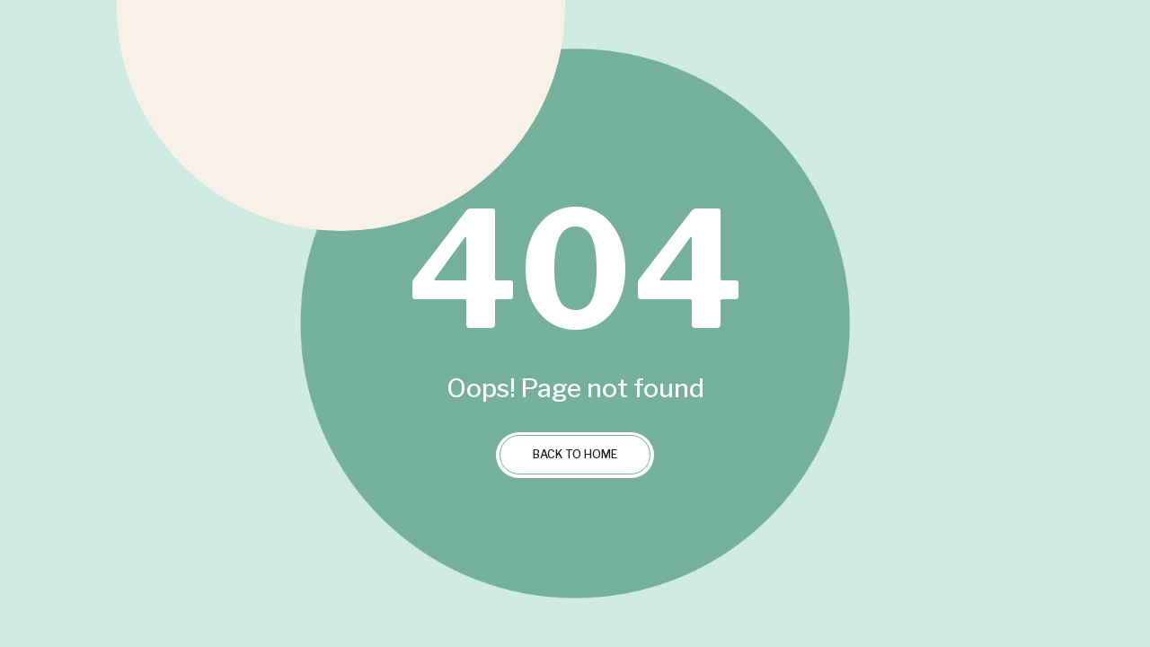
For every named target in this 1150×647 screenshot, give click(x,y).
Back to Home (575, 454)
